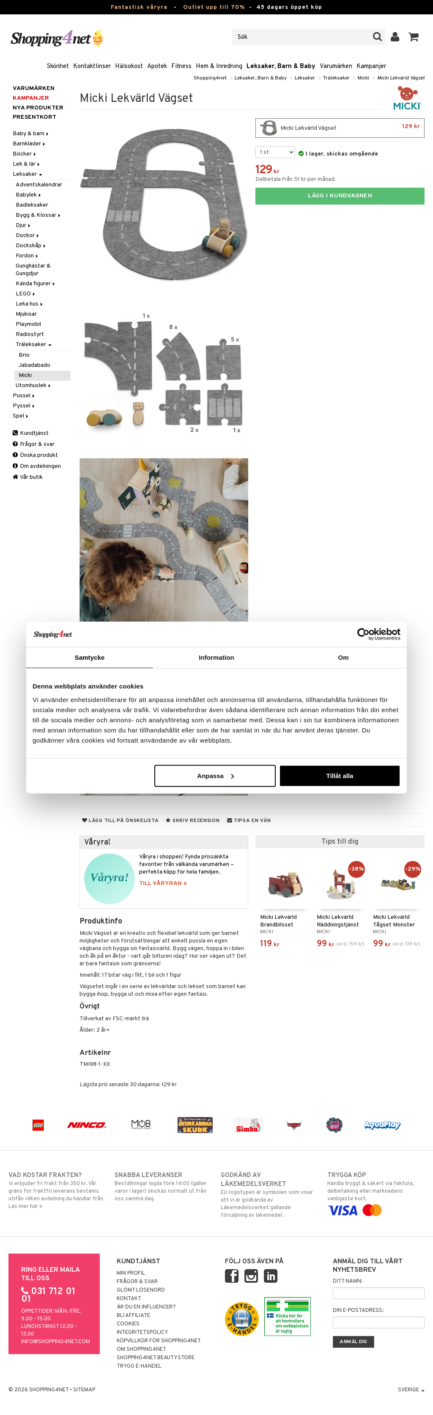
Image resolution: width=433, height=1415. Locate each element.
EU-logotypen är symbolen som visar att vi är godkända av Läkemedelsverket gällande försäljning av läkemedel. (269, 1195)
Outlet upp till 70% (214, 7)
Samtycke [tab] (90, 657)
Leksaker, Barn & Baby (281, 67)
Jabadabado (34, 365)
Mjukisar (26, 314)
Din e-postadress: (358, 1310)
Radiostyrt (30, 334)
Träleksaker (336, 78)
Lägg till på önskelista (120, 820)
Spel (21, 416)
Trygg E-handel (139, 1366)
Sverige (411, 1390)
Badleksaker (32, 205)
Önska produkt (35, 455)
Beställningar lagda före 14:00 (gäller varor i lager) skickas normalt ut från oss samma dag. (163, 1186)
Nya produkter (38, 108)
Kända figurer (36, 283)
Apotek (157, 67)
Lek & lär (27, 164)
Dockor (28, 235)
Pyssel (24, 406)
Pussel (24, 395)
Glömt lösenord (141, 1290)
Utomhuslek (34, 385)
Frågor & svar (34, 444)
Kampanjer (371, 67)
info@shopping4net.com (55, 1342)
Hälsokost (129, 67)
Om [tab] (343, 657)
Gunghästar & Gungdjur (33, 269)
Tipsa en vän (249, 820)
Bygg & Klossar (39, 215)
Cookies (128, 1324)
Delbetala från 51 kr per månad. (295, 179)
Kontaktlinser (92, 67)
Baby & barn (31, 133)
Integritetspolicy (142, 1332)
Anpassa (215, 775)
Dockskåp (31, 245)
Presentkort (34, 117)
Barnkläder (30, 144)
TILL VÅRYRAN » (163, 883)
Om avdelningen (37, 466)
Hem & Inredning (219, 67)
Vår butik (28, 477)
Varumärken (336, 67)
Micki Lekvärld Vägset (401, 78)
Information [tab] (216, 657)
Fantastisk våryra (139, 7)
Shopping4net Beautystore (156, 1358)
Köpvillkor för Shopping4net (159, 1341)
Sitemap (84, 1390)
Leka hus (30, 304)
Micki (363, 78)
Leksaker (305, 78)
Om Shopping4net (141, 1349)
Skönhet (58, 67)
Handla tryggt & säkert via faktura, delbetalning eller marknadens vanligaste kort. (376, 1192)
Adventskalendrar (39, 184)
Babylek (29, 195)
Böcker (25, 154)
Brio (24, 355)
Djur (24, 225)
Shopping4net (210, 78)
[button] (413, 37)
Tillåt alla (339, 775)
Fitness (181, 67)
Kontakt (129, 1298)
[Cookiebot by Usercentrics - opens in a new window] (363, 634)
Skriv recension (192, 820)
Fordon (27, 256)
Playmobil (28, 324)
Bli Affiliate (133, 1315)
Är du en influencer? (146, 1307)
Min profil (131, 1273)
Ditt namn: (347, 1281)
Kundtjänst (31, 433)
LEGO (26, 294)
